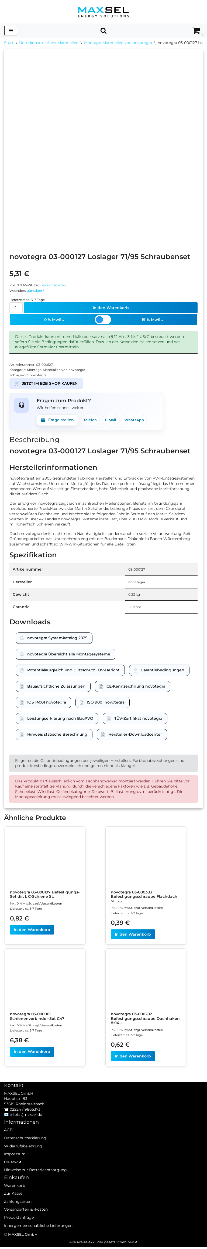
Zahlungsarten (18, 1210)
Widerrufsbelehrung (23, 1155)
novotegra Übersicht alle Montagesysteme (68, 654)
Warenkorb (14, 1194)
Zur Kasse (13, 1202)
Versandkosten (58, 284)
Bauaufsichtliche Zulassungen (56, 687)
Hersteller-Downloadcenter (135, 735)
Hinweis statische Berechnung (57, 735)
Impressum (15, 1163)
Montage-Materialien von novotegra (118, 42)
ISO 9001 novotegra (106, 703)
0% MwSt (13, 1171)
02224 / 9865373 (25, 1118)
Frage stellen (57, 419)
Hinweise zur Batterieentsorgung (35, 1179)
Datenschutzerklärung (25, 1147)
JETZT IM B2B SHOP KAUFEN (46, 383)
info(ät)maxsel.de (26, 1123)
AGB (8, 1139)
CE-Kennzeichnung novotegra (135, 687)
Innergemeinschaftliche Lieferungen (38, 1234)
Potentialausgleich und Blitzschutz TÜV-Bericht (73, 670)
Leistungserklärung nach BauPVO (60, 719)
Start (8, 42)
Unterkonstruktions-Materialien (48, 42)
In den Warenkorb (111, 306)
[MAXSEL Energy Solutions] (103, 11)
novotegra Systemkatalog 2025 (57, 638)
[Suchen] (103, 30)
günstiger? (37, 289)
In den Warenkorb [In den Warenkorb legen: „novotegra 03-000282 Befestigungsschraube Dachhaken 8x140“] (133, 1058)
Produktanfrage (19, 1226)
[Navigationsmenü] (10, 30)
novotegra (40, 375)
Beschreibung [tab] (34, 439)
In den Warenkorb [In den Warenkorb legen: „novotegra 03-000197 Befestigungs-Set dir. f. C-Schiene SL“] (32, 931)
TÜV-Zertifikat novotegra (138, 719)
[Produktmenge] (16, 307)
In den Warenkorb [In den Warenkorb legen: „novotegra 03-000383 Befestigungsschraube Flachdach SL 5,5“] (133, 935)
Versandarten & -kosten (26, 1218)
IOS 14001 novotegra (46, 703)
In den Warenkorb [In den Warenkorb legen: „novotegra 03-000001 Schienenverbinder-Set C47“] (32, 1053)
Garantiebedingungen (162, 670)
